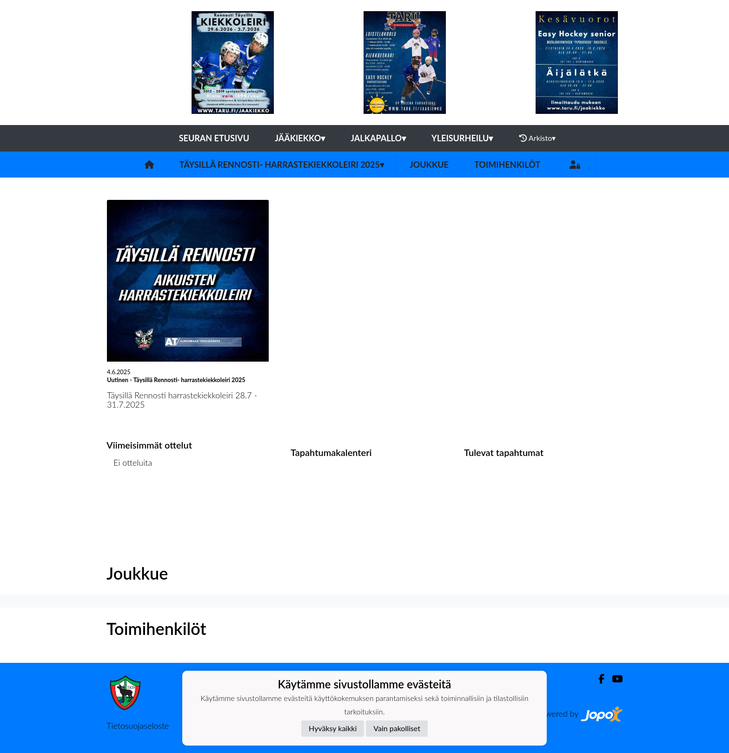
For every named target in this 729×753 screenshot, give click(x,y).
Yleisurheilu (462, 138)
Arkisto (537, 138)
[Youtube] (613, 679)
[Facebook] (597, 679)
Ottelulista (129, 498)
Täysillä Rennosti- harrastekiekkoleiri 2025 (281, 164)
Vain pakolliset (396, 728)
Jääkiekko (300, 138)
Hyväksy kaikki (333, 728)
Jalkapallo (378, 138)
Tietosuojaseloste (137, 725)
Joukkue (429, 164)
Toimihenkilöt (507, 164)
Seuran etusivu (214, 138)
